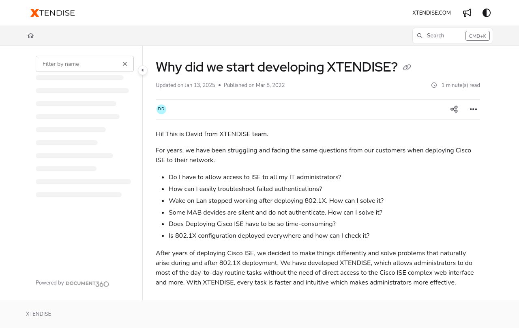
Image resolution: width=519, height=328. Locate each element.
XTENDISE (38, 314)
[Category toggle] (143, 70)
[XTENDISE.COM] (431, 13)
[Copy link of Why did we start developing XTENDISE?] (407, 68)
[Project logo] (52, 13)
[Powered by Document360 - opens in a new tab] (72, 283)
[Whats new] (467, 13)
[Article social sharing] (454, 109)
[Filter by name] (85, 64)
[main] (318, 173)
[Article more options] (473, 109)
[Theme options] (486, 13)
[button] (452, 36)
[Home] (31, 36)
